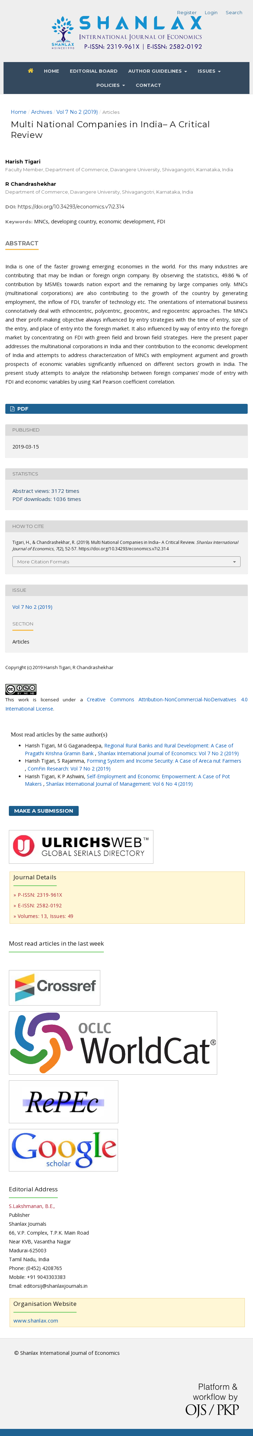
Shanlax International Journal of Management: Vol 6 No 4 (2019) (119, 783)
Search (234, 12)
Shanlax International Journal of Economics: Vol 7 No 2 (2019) (168, 753)
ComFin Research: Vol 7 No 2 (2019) (69, 768)
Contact (148, 85)
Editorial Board (94, 71)
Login (211, 12)
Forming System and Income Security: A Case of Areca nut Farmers (164, 760)
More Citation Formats (43, 561)
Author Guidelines (155, 71)
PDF (22, 409)
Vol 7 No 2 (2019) (77, 112)
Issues (207, 71)
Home (51, 71)
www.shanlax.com (35, 1320)
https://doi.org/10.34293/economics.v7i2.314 (71, 207)
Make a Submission (43, 810)
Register (187, 12)
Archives (41, 112)
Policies (108, 85)
